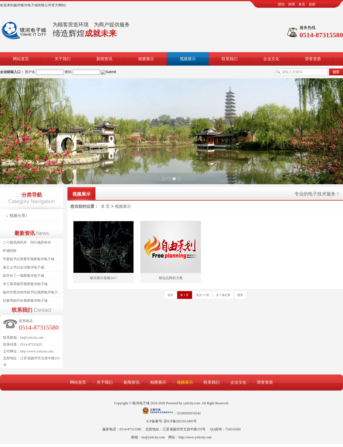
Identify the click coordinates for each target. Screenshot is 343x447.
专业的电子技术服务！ (317, 193)
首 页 (105, 206)
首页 (170, 295)
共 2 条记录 (223, 295)
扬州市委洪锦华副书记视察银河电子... (31, 292)
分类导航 (31, 195)
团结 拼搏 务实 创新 (297, 4)
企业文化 (271, 59)
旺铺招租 (10, 251)
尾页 (240, 295)
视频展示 (188, 59)
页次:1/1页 (202, 295)
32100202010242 (189, 413)
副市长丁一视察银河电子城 (23, 276)
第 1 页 (185, 295)
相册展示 (146, 59)
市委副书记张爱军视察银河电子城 (28, 259)
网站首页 (21, 59)
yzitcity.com (191, 403)
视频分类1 (18, 215)
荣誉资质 (313, 59)
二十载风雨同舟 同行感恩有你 (27, 242)
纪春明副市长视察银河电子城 (25, 301)
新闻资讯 (104, 59)
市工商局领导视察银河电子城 (25, 284)
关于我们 (63, 59)
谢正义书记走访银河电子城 (23, 267)
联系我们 (230, 59)
